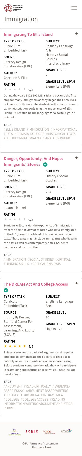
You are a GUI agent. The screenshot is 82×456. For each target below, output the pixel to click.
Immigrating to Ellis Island (28, 34)
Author (10, 73)
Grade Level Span (60, 82)
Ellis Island (15, 129)
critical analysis (47, 264)
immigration (39, 129)
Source (10, 57)
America (56, 395)
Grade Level (56, 70)
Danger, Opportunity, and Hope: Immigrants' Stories (33, 161)
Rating (9, 85)
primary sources (30, 134)
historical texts (62, 134)
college (12, 399)
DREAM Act (14, 395)
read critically (38, 386)
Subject (53, 41)
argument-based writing (47, 391)
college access (35, 399)
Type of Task (14, 41)
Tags (8, 125)
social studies (41, 259)
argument (13, 386)
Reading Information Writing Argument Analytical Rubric (39, 403)
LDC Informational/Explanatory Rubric (38, 138)
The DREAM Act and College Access (36, 284)
